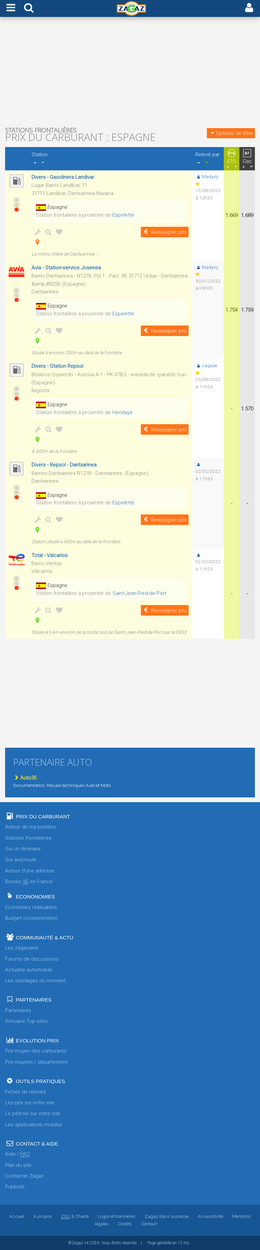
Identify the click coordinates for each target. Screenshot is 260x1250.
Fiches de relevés (25, 1092)
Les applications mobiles (33, 1125)
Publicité (15, 1187)
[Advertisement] (130, 73)
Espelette (123, 215)
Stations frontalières (28, 838)
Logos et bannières (116, 1216)
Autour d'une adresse (30, 871)
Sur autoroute (21, 860)
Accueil (16, 1216)
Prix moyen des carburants (35, 1051)
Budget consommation (31, 918)
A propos (43, 1216)
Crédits (125, 1223)
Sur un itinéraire (23, 849)
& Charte (75, 1216)
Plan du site (18, 1165)
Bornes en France (29, 882)
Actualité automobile (28, 970)
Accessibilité (210, 1216)
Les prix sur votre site (30, 1103)
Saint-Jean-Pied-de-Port (139, 593)
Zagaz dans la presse (167, 1216)
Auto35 (25, 778)
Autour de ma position (30, 827)
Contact (149, 1223)
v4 (86, 1243)
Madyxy (206, 176)
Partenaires (18, 1010)
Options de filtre (231, 133)
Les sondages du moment (35, 981)
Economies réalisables (31, 907)
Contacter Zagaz (24, 1176)
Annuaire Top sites (26, 1021)
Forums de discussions (32, 959)
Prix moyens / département (36, 1062)
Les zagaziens (21, 948)
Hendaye (122, 412)
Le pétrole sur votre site (32, 1113)
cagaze (206, 365)
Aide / (17, 1154)
